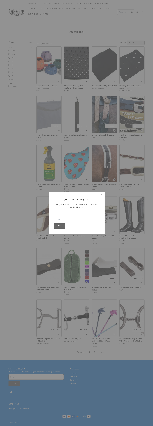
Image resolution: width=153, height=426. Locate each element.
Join (59, 226)
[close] (102, 194)
